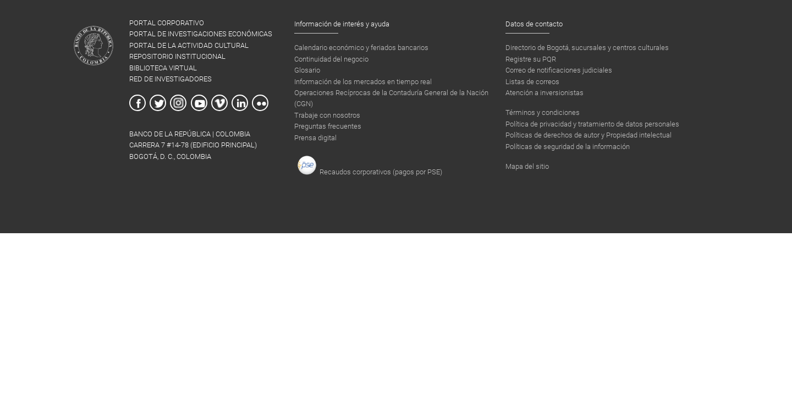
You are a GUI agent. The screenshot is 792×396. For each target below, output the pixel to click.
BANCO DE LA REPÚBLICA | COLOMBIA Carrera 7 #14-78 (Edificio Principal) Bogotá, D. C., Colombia (193, 145)
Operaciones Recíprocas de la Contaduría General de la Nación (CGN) (391, 98)
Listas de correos (532, 82)
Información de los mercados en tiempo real (363, 82)
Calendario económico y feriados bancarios (361, 47)
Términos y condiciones (542, 112)
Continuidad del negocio (331, 59)
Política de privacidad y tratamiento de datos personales (592, 124)
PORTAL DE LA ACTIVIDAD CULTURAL (189, 45)
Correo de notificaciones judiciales (558, 70)
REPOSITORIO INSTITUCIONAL (177, 56)
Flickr (260, 103)
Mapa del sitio (527, 166)
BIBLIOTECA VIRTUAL (163, 68)
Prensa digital (315, 138)
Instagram (178, 103)
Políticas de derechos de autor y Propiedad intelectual (588, 135)
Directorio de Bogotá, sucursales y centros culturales (587, 47)
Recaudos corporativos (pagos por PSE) (369, 165)
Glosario (307, 70)
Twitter (158, 103)
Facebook (137, 103)
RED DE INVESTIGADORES (170, 79)
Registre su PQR (530, 59)
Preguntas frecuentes (327, 126)
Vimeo (219, 103)
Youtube (199, 103)
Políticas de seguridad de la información (567, 146)
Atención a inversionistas (544, 93)
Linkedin (240, 103)
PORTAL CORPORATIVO (166, 23)
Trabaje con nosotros (327, 115)
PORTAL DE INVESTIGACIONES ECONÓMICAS (200, 34)
